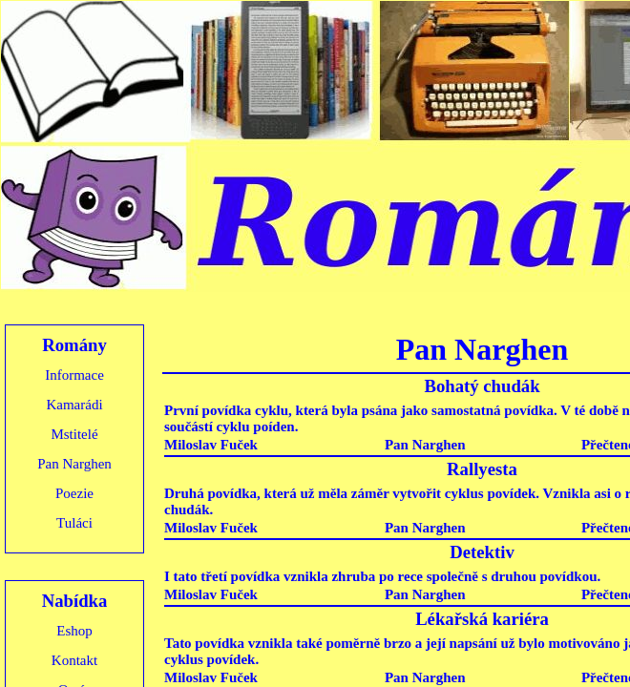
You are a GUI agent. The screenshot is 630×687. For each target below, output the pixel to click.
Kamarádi (74, 404)
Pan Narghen (74, 463)
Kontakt (74, 660)
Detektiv (482, 552)
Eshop (74, 630)
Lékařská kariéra (482, 619)
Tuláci (74, 523)
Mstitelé (74, 434)
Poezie (74, 493)
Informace (74, 375)
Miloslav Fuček (211, 444)
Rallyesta (482, 469)
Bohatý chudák (481, 386)
